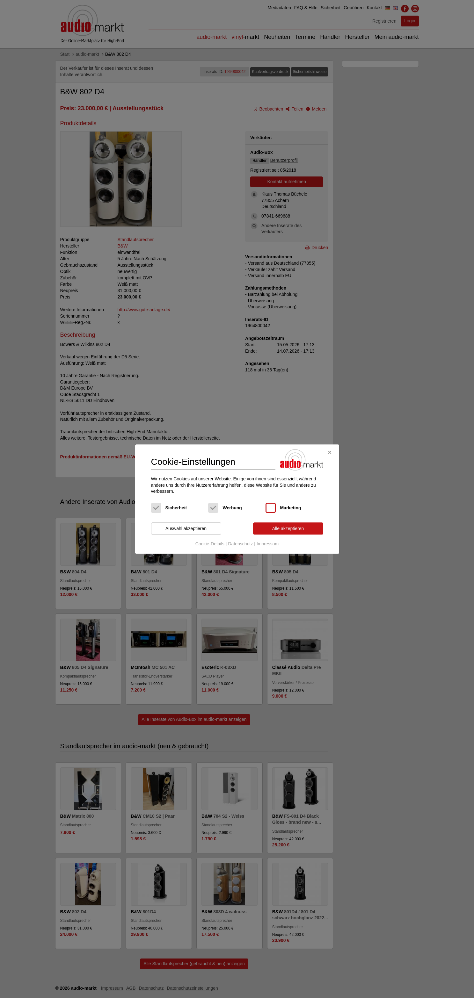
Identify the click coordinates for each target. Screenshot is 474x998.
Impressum (268, 544)
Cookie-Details (209, 544)
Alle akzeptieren (288, 528)
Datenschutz (240, 544)
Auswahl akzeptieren (186, 528)
